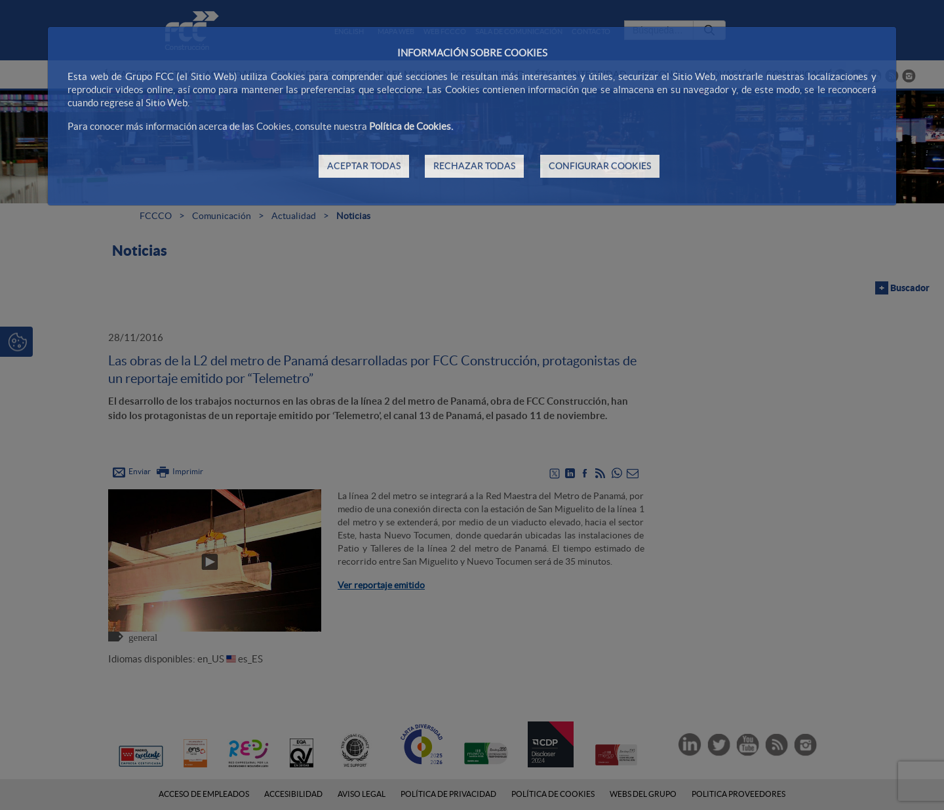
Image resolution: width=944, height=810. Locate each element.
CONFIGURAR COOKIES (600, 166)
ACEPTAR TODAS (364, 166)
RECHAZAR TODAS (474, 166)
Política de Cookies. (411, 126)
